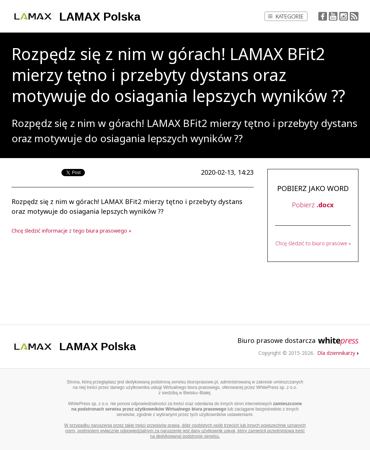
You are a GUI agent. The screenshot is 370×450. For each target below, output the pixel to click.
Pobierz (313, 204)
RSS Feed (354, 16)
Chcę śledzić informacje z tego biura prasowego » (72, 230)
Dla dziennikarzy (337, 352)
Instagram (343, 16)
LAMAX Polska (100, 16)
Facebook (322, 16)
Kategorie (286, 16)
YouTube (333, 16)
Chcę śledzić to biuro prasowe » (313, 243)
